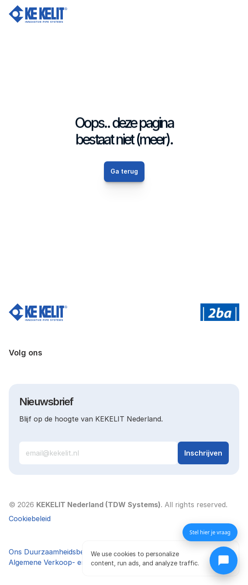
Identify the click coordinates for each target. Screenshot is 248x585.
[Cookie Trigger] (30, 518)
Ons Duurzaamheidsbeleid (52, 551)
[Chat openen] (224, 561)
